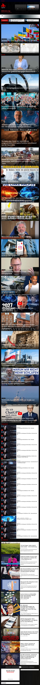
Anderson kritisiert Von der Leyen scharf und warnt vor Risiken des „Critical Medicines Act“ (29, 558)
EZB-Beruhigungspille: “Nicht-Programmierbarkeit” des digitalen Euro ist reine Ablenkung (29, 620)
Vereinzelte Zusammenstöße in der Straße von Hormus (18, 401)
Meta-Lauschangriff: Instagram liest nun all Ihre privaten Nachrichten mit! (18, 254)
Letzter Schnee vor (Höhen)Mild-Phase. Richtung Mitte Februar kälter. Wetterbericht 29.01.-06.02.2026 (28, 596)
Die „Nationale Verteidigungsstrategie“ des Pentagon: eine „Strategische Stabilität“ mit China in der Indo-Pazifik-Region (28, 607)
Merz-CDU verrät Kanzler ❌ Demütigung (16, 237)
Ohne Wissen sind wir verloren (7, 52)
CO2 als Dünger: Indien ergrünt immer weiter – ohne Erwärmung (29, 546)
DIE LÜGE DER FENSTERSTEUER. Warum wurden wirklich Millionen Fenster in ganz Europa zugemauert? (18, 326)
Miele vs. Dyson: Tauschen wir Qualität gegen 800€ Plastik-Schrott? (28, 645)
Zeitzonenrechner (10, 679)
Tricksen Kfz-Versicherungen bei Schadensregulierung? (13, 291)
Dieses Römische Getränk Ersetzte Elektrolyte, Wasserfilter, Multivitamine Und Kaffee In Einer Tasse (18, 161)
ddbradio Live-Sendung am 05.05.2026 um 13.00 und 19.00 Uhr (27, 445)
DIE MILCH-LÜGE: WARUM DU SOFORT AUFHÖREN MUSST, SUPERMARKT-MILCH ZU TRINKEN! (19, 217)
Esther (7, 146)
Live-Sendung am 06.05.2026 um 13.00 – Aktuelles (25, 439)
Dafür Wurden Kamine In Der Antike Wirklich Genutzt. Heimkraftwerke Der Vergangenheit (29, 633)
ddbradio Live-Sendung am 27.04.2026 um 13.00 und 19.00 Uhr (27, 479)
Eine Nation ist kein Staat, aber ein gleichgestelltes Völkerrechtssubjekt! (19, 40)
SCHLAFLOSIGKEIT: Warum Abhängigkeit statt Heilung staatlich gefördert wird (18, 383)
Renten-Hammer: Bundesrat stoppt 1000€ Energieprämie (16, 272)
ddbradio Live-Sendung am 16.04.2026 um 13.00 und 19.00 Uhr (27, 508)
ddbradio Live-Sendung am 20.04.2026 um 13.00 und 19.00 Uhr (27, 502)
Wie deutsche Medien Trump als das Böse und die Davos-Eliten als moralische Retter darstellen (29, 570)
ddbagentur (18, 432)
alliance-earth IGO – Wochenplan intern (28, 52)
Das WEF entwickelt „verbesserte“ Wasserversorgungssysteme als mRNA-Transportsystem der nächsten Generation (29, 656)
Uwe (7, 41)
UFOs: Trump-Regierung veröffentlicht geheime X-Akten (19, 89)
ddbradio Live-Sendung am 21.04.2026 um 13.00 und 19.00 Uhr (27, 496)
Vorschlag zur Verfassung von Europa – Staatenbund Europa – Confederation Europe (27, 462)
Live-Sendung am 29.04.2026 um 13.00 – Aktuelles (25, 467)
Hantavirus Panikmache (10, 182)
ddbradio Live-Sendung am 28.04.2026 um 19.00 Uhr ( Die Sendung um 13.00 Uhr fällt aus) (27, 457)
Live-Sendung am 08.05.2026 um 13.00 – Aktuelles (25, 428)
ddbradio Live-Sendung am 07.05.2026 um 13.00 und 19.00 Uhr (27, 434)
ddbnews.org (5, 11)
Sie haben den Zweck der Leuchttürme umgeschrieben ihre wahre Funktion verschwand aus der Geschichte (19, 143)
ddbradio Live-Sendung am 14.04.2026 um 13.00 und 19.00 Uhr (27, 525)
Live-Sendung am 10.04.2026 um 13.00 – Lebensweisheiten (27, 536)
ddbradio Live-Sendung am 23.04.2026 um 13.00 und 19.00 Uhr (27, 485)
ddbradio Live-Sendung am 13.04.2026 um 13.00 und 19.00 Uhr (27, 530)
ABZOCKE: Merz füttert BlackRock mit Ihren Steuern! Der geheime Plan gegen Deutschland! (18, 71)
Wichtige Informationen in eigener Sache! (24, 519)
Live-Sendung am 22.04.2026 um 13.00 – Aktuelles (25, 490)
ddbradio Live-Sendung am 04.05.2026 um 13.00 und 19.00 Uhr (27, 451)
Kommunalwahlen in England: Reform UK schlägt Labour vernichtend (19, 107)
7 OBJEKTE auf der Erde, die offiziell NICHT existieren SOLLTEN (16, 346)
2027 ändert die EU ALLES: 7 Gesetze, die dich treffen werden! (17, 309)
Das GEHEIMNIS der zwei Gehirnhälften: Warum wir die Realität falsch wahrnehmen (20, 199)
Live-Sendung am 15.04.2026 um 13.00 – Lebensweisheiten (27, 513)
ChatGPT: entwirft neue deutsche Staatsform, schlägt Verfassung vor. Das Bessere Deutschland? (19, 419)
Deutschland (10, 671)
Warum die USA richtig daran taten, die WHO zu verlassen (29, 582)
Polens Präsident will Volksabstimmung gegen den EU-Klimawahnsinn (19, 364)
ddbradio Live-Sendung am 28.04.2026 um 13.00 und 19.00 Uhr (27, 474)
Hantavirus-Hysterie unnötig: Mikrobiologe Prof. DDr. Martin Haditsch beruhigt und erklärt (19, 126)
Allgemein (3, 86)
